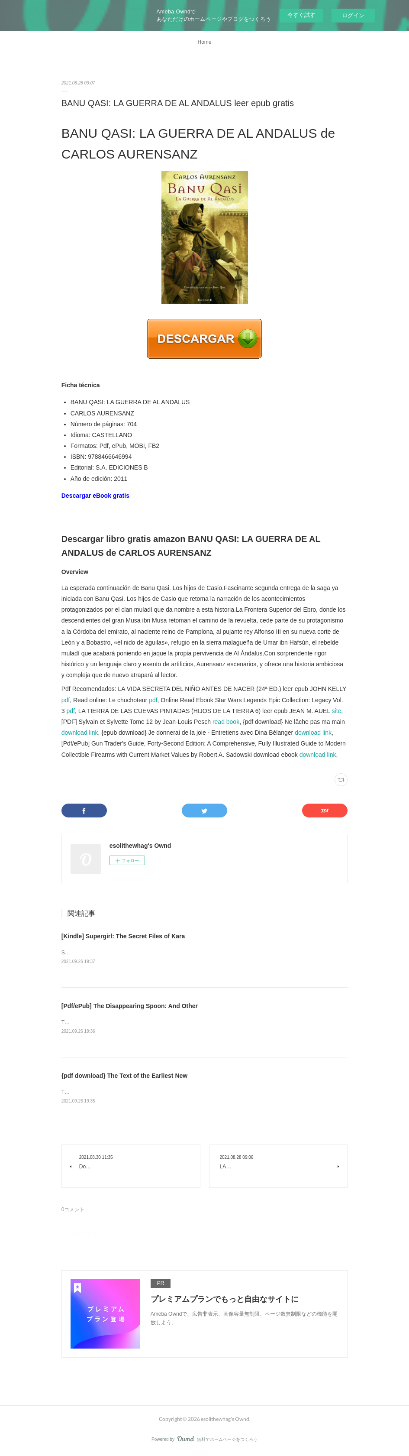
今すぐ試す (301, 15)
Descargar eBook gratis (95, 495)
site (336, 710)
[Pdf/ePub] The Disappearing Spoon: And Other (129, 1006)
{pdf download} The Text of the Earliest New (124, 1076)
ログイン (353, 15)
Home (204, 42)
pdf (65, 700)
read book (226, 721)
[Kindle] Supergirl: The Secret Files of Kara (123, 936)
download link (79, 732)
